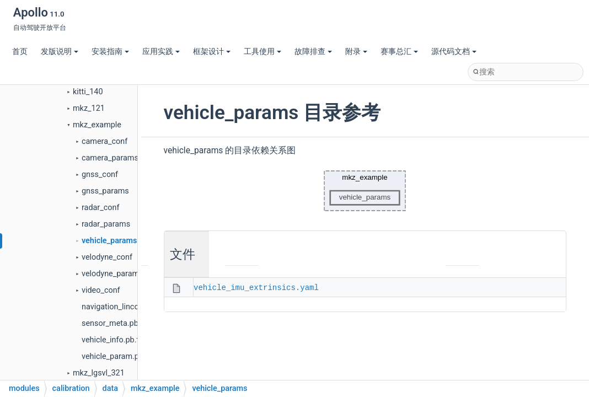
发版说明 (59, 51)
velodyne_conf (107, 257)
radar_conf (100, 207)
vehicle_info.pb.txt (114, 340)
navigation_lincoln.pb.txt (124, 307)
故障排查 (313, 51)
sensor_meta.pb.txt (115, 323)
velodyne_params (112, 273)
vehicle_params (109, 240)
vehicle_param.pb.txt (118, 356)
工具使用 (262, 51)
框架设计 (212, 51)
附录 (356, 51)
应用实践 (161, 51)
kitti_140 (88, 91)
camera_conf (104, 141)
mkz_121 (89, 108)
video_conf (101, 290)
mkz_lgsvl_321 (99, 373)
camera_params (110, 158)
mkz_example (97, 125)
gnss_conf (100, 174)
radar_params (106, 224)
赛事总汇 (399, 51)
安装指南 (110, 51)
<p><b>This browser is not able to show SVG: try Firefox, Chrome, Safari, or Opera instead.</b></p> (364, 190)
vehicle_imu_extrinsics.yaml (256, 287)
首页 (20, 51)
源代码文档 (453, 51)
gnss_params (105, 191)
